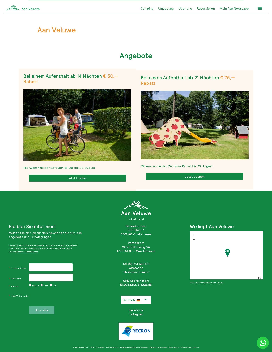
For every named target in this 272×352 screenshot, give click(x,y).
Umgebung (166, 8)
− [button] (194, 239)
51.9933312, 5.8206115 (136, 285)
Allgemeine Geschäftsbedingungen (134, 347)
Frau (53, 285)
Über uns (185, 8)
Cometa (196, 347)
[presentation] (55, 296)
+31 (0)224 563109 (136, 264)
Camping (147, 8)
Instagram (136, 314)
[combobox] (136, 299)
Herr (44, 285)
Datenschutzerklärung (27, 251)
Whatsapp (136, 268)
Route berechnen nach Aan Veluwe (206, 282)
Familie (34, 285)
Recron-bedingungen (159, 347)
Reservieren (206, 8)
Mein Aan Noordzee (234, 8)
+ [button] (194, 235)
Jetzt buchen (77, 178)
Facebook (136, 310)
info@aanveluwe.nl (136, 272)
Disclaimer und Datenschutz (107, 347)
